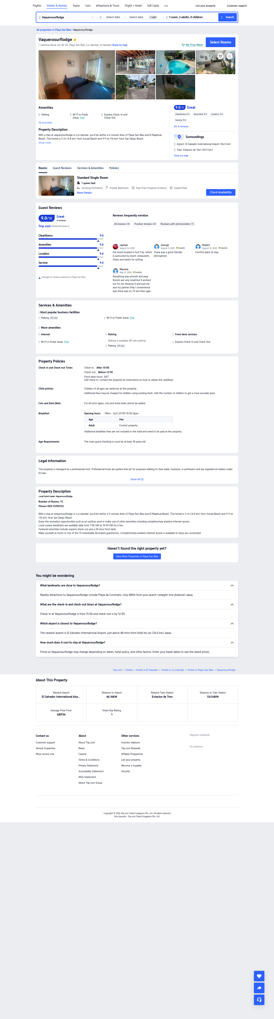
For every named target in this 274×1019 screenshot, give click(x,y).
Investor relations (130, 742)
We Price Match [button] (194, 44)
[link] (205, 6)
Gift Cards (153, 5)
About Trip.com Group (90, 782)
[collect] (259, 976)
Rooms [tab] (43, 168)
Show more (45, 142)
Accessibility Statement (91, 771)
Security (125, 771)
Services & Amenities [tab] (90, 168)
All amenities (45, 122)
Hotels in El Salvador (147, 670)
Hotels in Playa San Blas (200, 670)
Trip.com (117, 670)
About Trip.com (87, 742)
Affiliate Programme (132, 754)
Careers (82, 754)
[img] (77, 74)
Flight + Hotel (133, 5)
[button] (166, 6)
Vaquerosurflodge (55, 39)
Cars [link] (87, 5)
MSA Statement (87, 777)
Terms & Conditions (89, 759)
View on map (181, 155)
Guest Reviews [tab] (62, 168)
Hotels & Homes (57, 5)
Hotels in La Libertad (172, 670)
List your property (130, 759)
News (82, 748)
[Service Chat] (259, 1000)
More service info (45, 754)
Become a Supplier (131, 765)
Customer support (45, 742)
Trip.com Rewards (130, 748)
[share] (259, 988)
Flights (37, 5)
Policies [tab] (114, 168)
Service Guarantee (45, 748)
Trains (76, 5)
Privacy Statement (88, 765)
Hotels (128, 670)
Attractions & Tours (107, 5)
